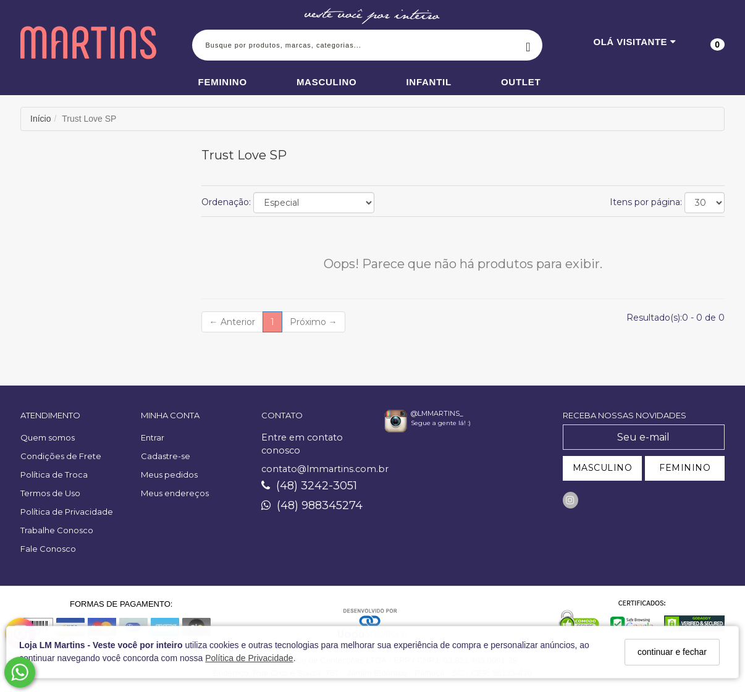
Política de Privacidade (249, 658)
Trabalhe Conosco (56, 530)
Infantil (429, 82)
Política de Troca (54, 474)
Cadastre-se (165, 456)
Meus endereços (175, 493)
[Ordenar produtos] (313, 202)
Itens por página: (646, 202)
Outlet (521, 82)
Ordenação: (226, 202)
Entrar (152, 437)
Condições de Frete (60, 456)
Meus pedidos (169, 474)
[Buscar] (528, 45)
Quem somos (47, 437)
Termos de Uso (50, 493)
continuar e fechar (672, 652)
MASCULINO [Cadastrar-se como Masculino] (603, 467)
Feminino (222, 82)
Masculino (327, 82)
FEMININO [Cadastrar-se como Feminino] (684, 467)
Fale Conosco (48, 549)
